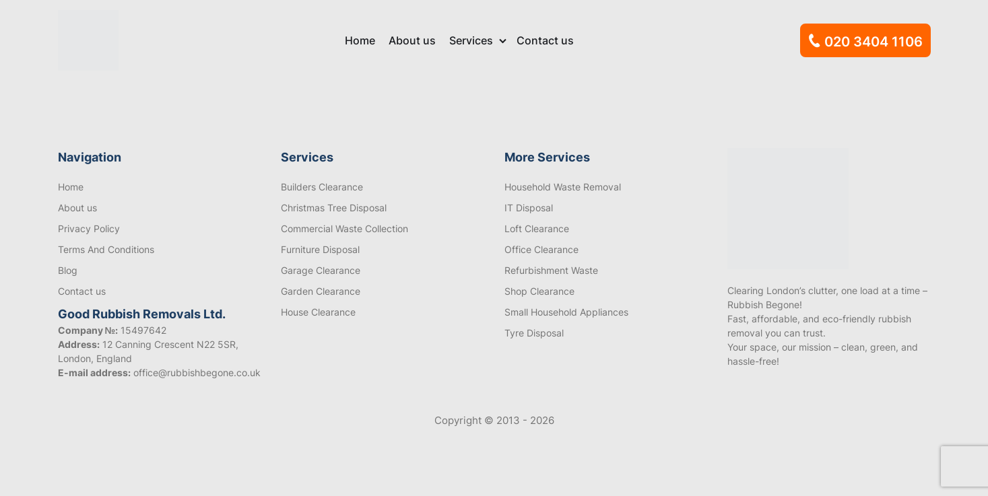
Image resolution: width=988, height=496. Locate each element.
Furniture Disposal (320, 249)
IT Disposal (528, 207)
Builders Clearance (322, 186)
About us (412, 40)
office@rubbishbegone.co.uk (197, 372)
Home (360, 40)
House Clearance (318, 312)
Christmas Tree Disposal (334, 207)
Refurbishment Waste (551, 270)
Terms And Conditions (106, 249)
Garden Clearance (320, 291)
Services (471, 40)
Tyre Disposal (534, 333)
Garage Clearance (320, 270)
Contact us (545, 40)
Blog (67, 270)
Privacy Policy (89, 228)
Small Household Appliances (566, 312)
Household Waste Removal (562, 186)
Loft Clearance (536, 228)
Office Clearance (541, 249)
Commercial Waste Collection (344, 228)
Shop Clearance (539, 291)
